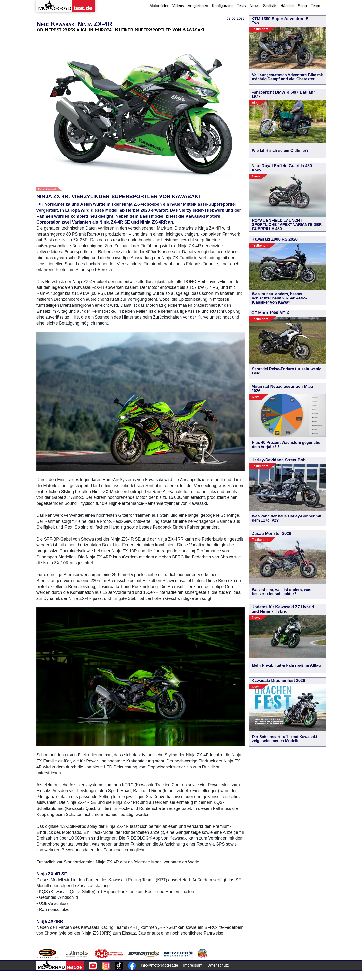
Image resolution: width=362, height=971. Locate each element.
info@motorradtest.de (159, 965)
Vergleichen (198, 6)
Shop (302, 6)
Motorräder (158, 6)
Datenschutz (218, 965)
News (254, 6)
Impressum (192, 965)
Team (315, 6)
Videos (178, 6)
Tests (241, 6)
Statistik (269, 6)
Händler (287, 6)
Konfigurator (222, 6)
